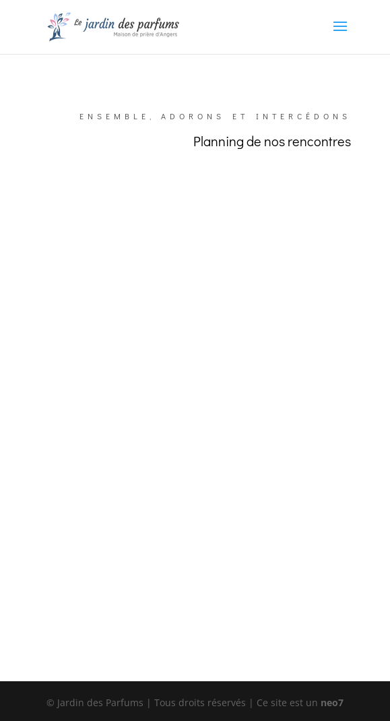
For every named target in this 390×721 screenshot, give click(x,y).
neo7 (332, 702)
